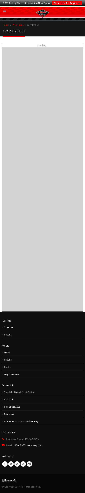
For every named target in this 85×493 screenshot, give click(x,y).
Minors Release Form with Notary (21, 421)
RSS (17, 464)
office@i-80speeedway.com (28, 445)
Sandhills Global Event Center (19, 392)
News (7, 352)
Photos (8, 367)
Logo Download (12, 374)
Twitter (11, 464)
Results (8, 334)
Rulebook (9, 414)
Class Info (9, 399)
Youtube (23, 464)
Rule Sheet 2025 (12, 406)
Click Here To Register (66, 3)
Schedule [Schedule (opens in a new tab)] (9, 327)
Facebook (5, 464)
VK (29, 464)
